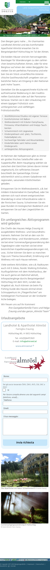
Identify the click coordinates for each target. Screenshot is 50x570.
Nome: (6, 376)
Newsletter (4, 566)
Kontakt (13, 566)
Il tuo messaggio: (11, 417)
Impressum (31, 564)
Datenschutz (40, 564)
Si (9, 390)
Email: (6, 408)
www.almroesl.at (24, 346)
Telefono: (8, 400)
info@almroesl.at (28, 342)
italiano (23, 2)
